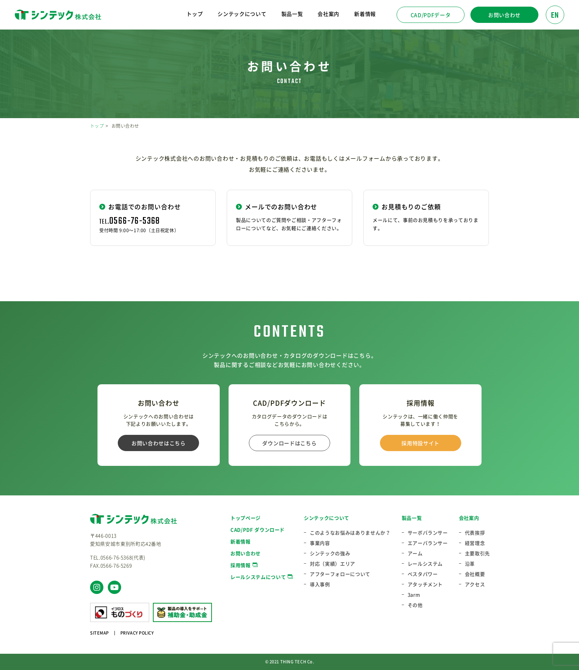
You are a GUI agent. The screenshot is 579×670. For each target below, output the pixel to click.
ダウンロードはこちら (289, 443)
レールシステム (425, 563)
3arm (414, 594)
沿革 (470, 563)
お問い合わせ (504, 14)
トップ (194, 13)
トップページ (245, 517)
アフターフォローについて (340, 574)
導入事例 (320, 584)
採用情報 (240, 564)
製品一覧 (412, 517)
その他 (415, 605)
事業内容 (320, 543)
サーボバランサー (428, 532)
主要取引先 (477, 553)
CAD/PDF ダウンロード (257, 529)
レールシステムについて (258, 576)
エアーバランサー (428, 543)
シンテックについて (326, 517)
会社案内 (469, 517)
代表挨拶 (475, 532)
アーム (415, 553)
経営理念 (475, 543)
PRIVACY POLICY (137, 633)
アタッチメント (425, 584)
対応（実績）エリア (332, 563)
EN (555, 15)
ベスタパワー (423, 574)
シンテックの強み (330, 553)
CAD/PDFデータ (431, 14)
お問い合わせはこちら (158, 443)
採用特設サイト (420, 443)
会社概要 (475, 574)
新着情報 (365, 13)
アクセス (475, 584)
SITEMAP (99, 633)
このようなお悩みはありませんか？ (350, 532)
